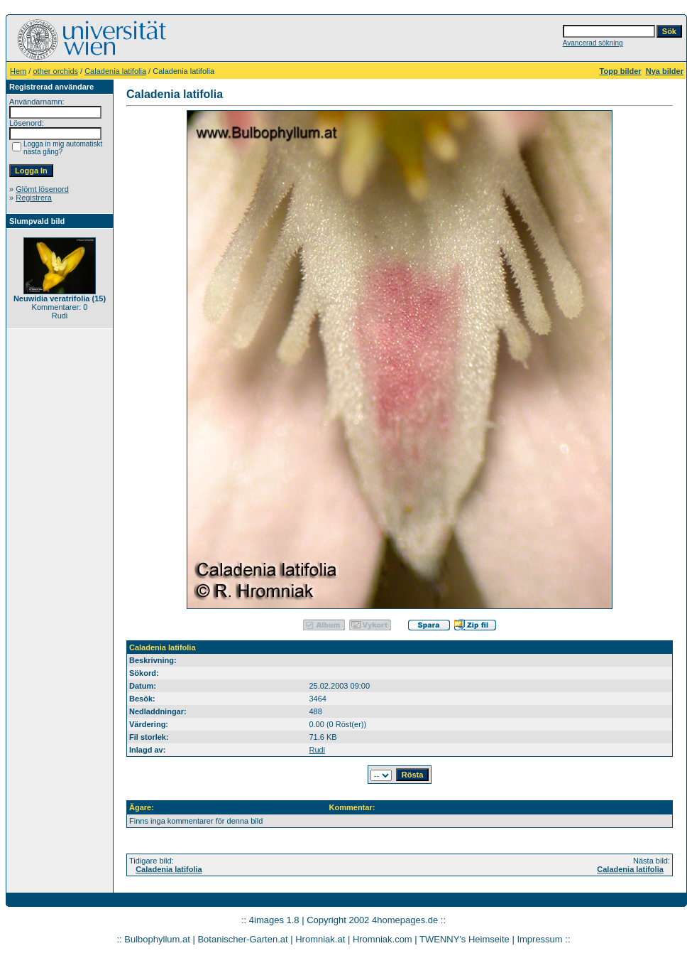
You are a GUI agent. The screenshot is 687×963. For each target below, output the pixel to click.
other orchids (55, 71)
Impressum (539, 939)
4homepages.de (405, 920)
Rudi (317, 750)
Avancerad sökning (593, 43)
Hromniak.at (320, 939)
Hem (18, 71)
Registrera (34, 197)
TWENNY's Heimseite (464, 939)
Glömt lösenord (42, 189)
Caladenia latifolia (115, 71)
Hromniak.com (382, 939)
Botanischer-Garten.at (242, 939)
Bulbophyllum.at (157, 939)
